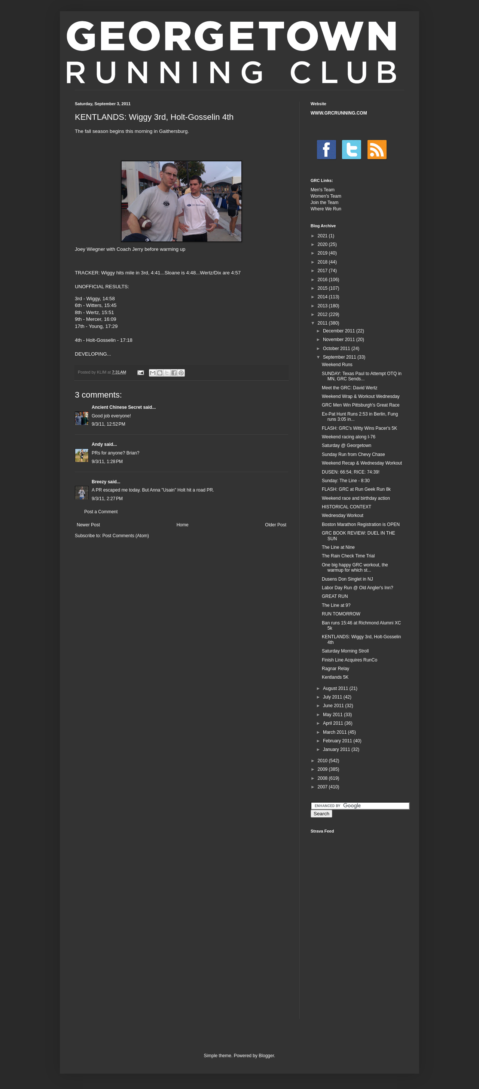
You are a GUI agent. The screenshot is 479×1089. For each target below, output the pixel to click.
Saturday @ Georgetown (346, 445)
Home (183, 524)
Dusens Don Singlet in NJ (347, 579)
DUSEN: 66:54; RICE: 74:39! (350, 472)
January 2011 (337, 749)
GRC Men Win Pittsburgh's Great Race (361, 405)
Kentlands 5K (335, 677)
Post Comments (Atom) (125, 535)
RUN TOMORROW (341, 614)
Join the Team (325, 202)
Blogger (266, 1055)
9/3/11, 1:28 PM (107, 461)
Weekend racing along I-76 (348, 436)
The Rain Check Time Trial (348, 556)
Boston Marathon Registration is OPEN (361, 524)
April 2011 (333, 723)
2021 (323, 235)
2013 (323, 305)
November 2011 (339, 339)
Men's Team (323, 189)
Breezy (99, 481)
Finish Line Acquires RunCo (349, 660)
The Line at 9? (336, 605)
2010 (323, 760)
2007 (323, 787)
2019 (323, 253)
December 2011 (339, 331)
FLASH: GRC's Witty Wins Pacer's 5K (359, 428)
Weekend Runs (337, 364)
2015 (323, 288)
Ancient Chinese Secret (117, 407)
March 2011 (335, 732)
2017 (323, 270)
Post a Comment (101, 511)
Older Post (275, 524)
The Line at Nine (338, 547)
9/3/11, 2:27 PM (107, 498)
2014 (323, 296)
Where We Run (326, 209)
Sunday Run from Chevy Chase (353, 454)
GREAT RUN (335, 596)
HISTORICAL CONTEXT (346, 506)
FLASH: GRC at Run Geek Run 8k (356, 489)
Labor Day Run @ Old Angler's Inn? (357, 587)
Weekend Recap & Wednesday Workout (362, 463)
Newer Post (88, 524)
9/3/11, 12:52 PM (108, 424)
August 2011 (336, 688)
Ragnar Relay (335, 668)
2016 (323, 279)
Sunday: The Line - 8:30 (346, 480)
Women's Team (326, 196)
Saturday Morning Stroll (345, 651)
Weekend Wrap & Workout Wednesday (361, 396)
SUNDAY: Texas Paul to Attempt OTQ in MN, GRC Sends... (362, 376)
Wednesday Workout (342, 515)
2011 (323, 323)
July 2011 (333, 697)
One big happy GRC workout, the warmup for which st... (355, 567)
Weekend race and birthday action (356, 498)
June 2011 (334, 705)
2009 (323, 769)
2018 (323, 262)
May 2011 (333, 714)
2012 (323, 314)
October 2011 (337, 348)
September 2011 (340, 357)
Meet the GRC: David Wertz (350, 387)
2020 (323, 244)
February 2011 (338, 740)
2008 (323, 778)
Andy (97, 444)
